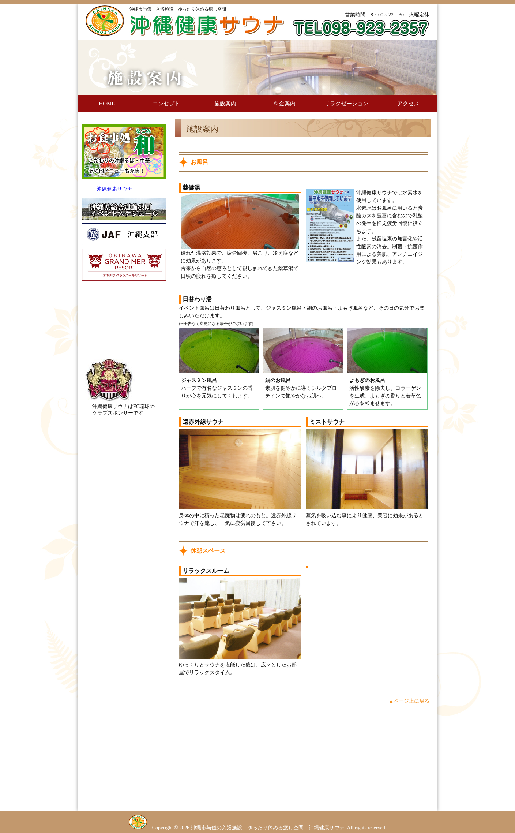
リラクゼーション (346, 104)
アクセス (408, 104)
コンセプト (166, 104)
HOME (107, 104)
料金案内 (285, 104)
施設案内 (225, 104)
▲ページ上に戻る (408, 701)
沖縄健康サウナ (114, 189)
